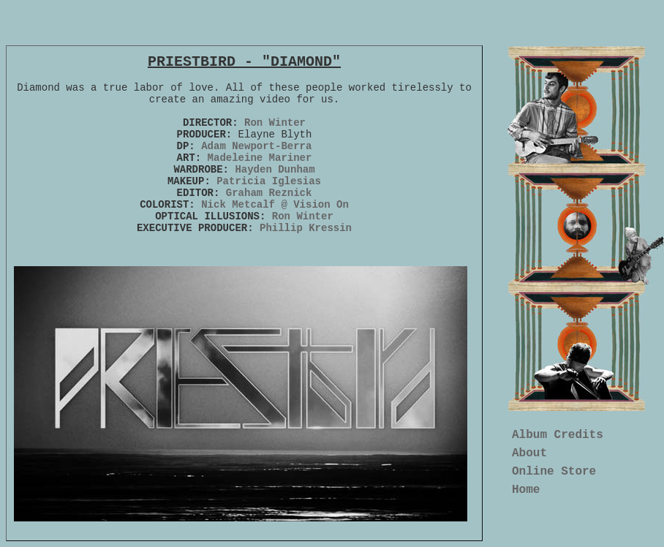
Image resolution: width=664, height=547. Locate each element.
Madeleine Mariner (260, 158)
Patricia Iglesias (268, 181)
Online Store (554, 471)
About (529, 453)
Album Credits (557, 435)
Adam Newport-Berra (256, 146)
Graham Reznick (269, 193)
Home (526, 490)
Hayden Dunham (272, 170)
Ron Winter (275, 123)
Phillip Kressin (306, 228)
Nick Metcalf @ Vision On (275, 205)
